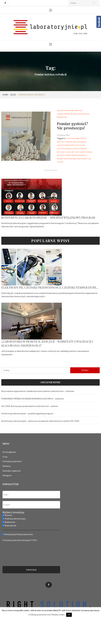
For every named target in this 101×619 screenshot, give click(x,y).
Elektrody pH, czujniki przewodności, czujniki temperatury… (50, 287)
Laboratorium (63, 110)
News (72, 110)
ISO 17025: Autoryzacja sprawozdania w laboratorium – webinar (29, 406)
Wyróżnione (62, 117)
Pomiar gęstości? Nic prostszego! (72, 126)
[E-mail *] (31, 504)
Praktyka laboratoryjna (14, 518)
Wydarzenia (8, 522)
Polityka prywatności (12, 461)
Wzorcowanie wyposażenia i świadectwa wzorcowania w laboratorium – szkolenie (37, 391)
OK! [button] (69, 615)
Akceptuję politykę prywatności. (17, 534)
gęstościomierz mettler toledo (71, 145)
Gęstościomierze (64, 149)
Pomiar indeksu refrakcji (76, 155)
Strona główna (9, 452)
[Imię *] (31, 494)
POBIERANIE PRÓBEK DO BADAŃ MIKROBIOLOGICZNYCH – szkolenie (32, 398)
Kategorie (7, 475)
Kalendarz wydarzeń (11, 470)
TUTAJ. (34, 540)
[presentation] (13, 553)
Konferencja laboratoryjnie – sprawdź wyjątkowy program (48, 217)
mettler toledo (78, 152)
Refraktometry (63, 159)
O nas (4, 456)
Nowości (7, 515)
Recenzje (74, 114)
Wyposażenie (84, 114)
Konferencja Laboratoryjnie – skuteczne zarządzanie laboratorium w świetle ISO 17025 (40, 421)
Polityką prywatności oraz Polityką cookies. (47, 614)
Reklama (6, 466)
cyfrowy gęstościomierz (76, 142)
